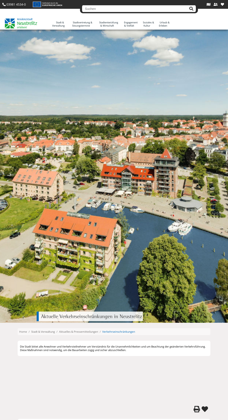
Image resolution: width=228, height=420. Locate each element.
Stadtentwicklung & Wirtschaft (108, 24)
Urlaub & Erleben (164, 24)
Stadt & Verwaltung (58, 24)
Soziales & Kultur (148, 24)
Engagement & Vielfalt (131, 24)
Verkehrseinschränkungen (118, 331)
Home (23, 331)
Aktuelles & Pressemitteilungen (78, 331)
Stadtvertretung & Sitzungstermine (82, 24)
